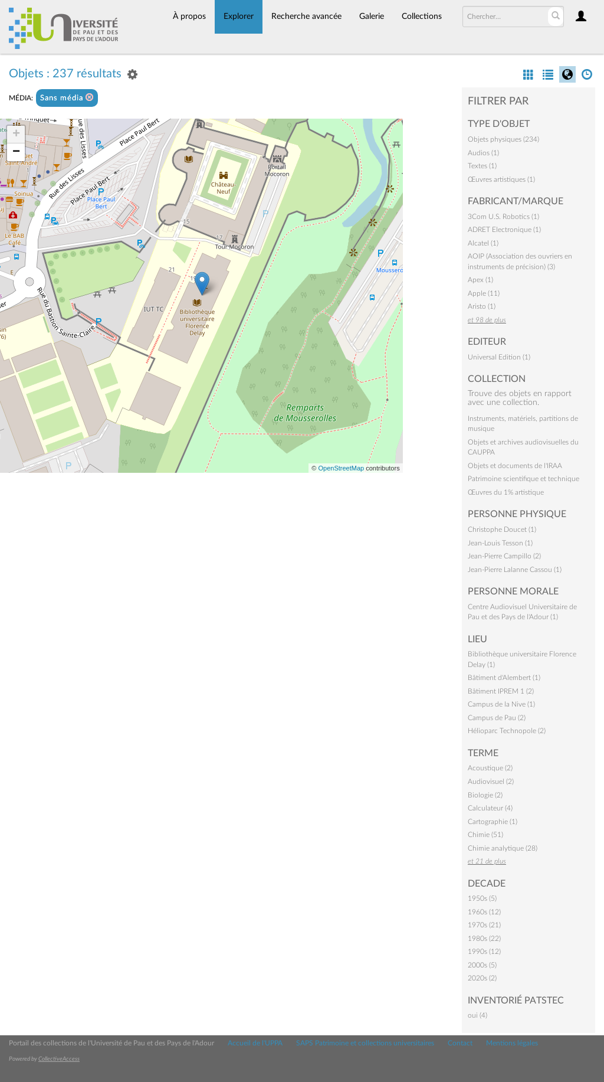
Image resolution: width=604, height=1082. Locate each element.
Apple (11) (484, 293)
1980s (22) (484, 938)
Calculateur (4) (490, 808)
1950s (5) (482, 898)
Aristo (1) (481, 306)
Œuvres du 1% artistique (506, 492)
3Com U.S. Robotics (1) (503, 216)
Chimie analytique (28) (502, 848)
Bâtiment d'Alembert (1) (504, 677)
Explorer (239, 16)
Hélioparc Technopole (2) (507, 730)
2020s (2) (482, 978)
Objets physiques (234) (503, 139)
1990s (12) (484, 951)
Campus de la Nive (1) (501, 704)
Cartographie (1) (492, 821)
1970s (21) (484, 925)
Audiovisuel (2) (491, 781)
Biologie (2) (485, 795)
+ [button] (16, 134)
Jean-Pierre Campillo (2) (504, 556)
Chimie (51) (485, 834)
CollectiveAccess (59, 1059)
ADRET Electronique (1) (504, 229)
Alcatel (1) (483, 243)
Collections (422, 16)
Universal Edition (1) (499, 357)
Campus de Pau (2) (497, 717)
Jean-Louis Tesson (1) (500, 543)
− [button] (16, 152)
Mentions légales (512, 1043)
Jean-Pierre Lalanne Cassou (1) (515, 569)
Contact (460, 1043)
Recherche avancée (306, 16)
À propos (189, 16)
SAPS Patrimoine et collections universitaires (365, 1043)
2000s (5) (482, 965)
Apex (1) (480, 279)
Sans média (67, 97)
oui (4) (477, 1015)
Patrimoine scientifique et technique (523, 478)
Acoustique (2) (490, 768)
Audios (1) (483, 152)
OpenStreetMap (341, 468)
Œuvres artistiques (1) (501, 179)
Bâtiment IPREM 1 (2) (501, 691)
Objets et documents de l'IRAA (515, 465)
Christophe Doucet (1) (502, 529)
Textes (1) (482, 165)
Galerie (371, 16)
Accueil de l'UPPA (255, 1043)
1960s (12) (484, 912)
